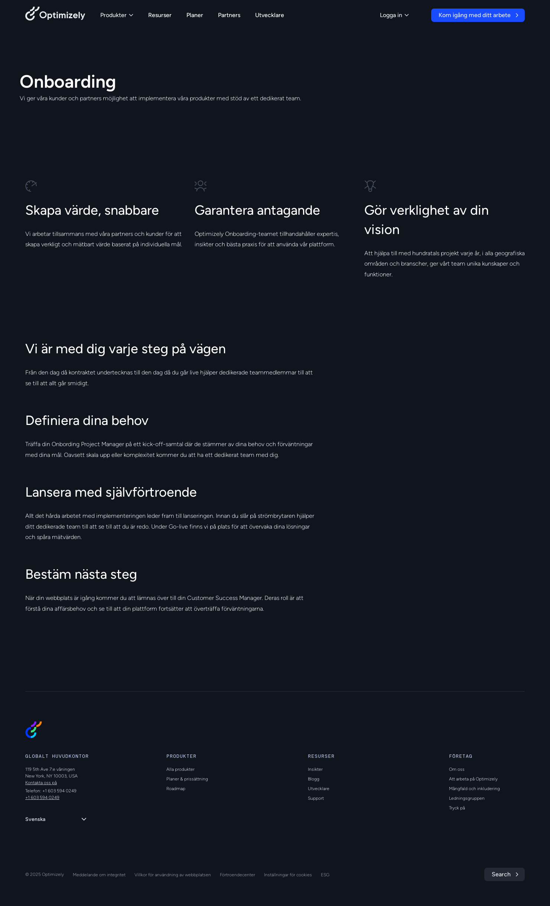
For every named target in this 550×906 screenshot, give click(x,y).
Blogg (313, 779)
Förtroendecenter (237, 874)
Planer (194, 15)
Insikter (315, 769)
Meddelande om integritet (99, 874)
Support (316, 798)
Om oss (457, 769)
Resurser (160, 15)
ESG (325, 874)
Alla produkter (180, 769)
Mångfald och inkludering (474, 788)
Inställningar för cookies (288, 874)
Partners (229, 15)
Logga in (394, 15)
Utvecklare (269, 15)
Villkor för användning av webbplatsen (172, 874)
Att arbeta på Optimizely (473, 779)
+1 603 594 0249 (42, 797)
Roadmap (175, 788)
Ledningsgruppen (467, 798)
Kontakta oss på (41, 782)
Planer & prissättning (187, 779)
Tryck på (457, 808)
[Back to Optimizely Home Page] (55, 15)
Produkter (116, 15)
